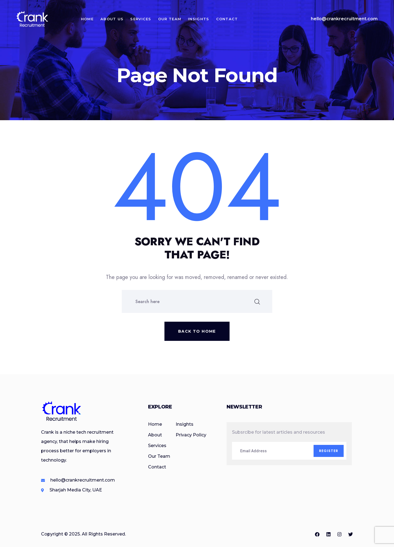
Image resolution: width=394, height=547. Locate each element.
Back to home (197, 331)
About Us (111, 19)
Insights (198, 19)
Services (141, 19)
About (155, 434)
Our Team (169, 19)
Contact (227, 19)
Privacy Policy (191, 434)
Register (328, 450)
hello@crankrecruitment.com (344, 18)
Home (87, 19)
